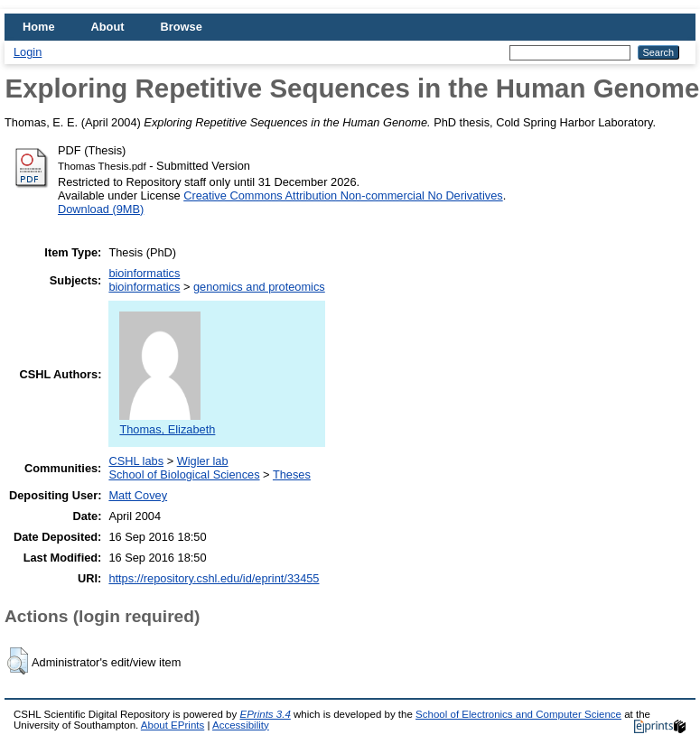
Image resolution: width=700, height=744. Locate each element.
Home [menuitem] (39, 26)
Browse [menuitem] (181, 26)
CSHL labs (135, 461)
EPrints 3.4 (264, 714)
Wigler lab (203, 461)
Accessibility (240, 725)
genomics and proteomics (259, 286)
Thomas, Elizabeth (167, 422)
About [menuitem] (108, 26)
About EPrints (172, 725)
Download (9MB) (101, 209)
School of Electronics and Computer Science (518, 714)
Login (28, 52)
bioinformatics (144, 273)
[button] (17, 660)
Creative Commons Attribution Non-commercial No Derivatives (342, 195)
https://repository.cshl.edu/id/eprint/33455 (213, 578)
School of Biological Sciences (183, 474)
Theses (292, 474)
